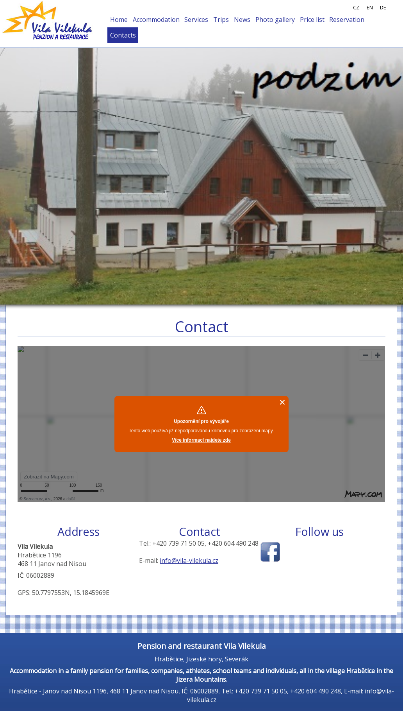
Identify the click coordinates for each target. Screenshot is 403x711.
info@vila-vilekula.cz (189, 560)
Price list (312, 19)
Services (196, 19)
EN (370, 7)
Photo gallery (275, 19)
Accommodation (156, 19)
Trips (221, 19)
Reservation (346, 19)
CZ (356, 7)
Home (119, 19)
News (242, 19)
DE (383, 7)
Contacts (123, 35)
